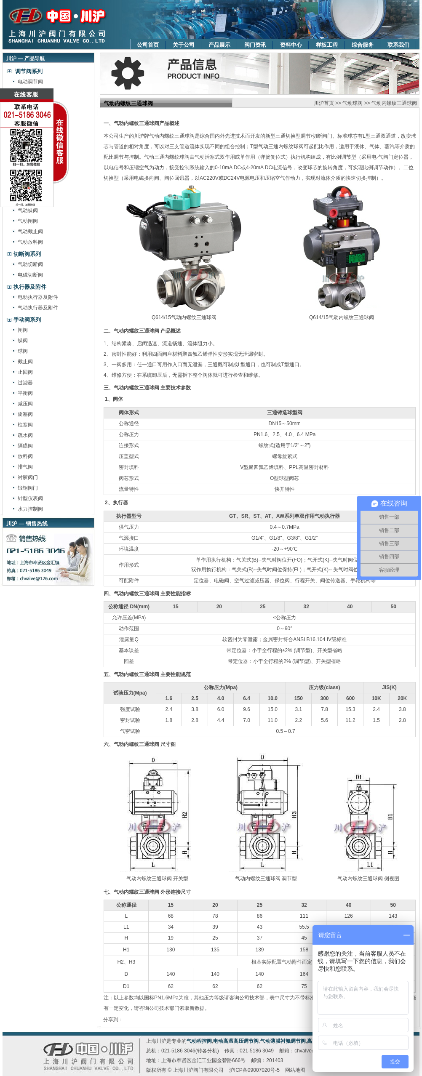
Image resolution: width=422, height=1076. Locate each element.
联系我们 (398, 45)
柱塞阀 (25, 425)
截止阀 (25, 362)
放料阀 (25, 456)
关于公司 (184, 45)
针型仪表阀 (30, 498)
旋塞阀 (25, 414)
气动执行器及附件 (38, 308)
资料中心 (291, 45)
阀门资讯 (255, 45)
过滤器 (25, 383)
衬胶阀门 (28, 477)
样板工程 (327, 45)
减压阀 (25, 404)
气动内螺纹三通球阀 (394, 103)
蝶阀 (23, 341)
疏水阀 (25, 435)
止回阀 (25, 372)
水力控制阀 (30, 509)
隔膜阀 (25, 446)
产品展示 (219, 45)
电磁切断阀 (30, 275)
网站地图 (295, 1070)
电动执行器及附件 (38, 297)
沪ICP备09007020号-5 (254, 1070)
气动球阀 (352, 103)
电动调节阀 (30, 82)
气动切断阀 (30, 264)
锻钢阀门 (28, 488)
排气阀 (25, 467)
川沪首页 (324, 103)
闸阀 (23, 330)
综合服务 (363, 45)
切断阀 (319, 136)
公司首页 (148, 45)
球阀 (23, 351)
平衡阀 (25, 393)
